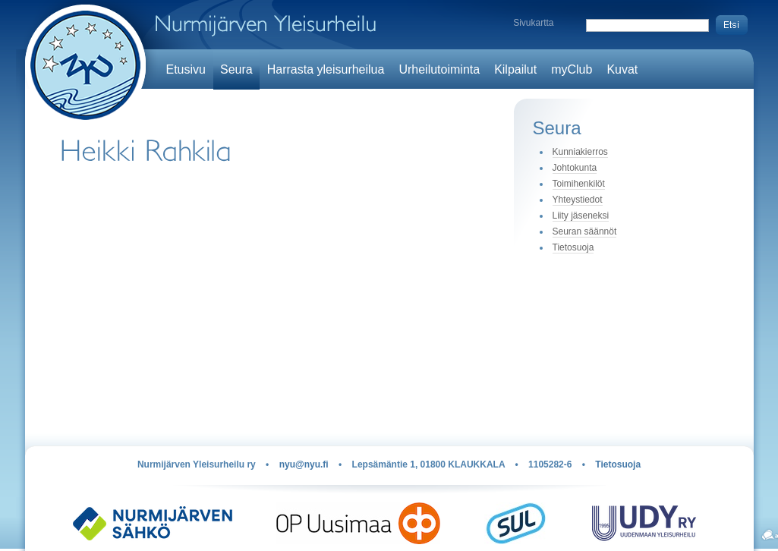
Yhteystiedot (578, 199)
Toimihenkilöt (579, 183)
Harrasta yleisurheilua (326, 69)
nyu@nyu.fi (304, 464)
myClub (571, 69)
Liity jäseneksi (581, 215)
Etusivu (186, 69)
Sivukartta (533, 22)
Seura (236, 69)
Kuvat (622, 69)
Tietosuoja (573, 247)
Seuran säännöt (585, 231)
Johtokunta (575, 167)
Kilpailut (515, 69)
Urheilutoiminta (439, 69)
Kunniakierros (580, 151)
